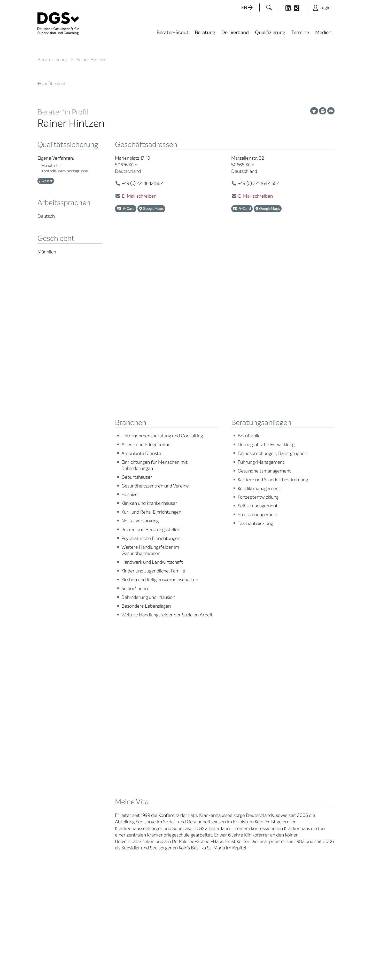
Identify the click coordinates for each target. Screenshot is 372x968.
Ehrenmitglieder (103, 760)
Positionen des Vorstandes (205, 732)
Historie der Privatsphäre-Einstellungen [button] (275, 953)
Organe (95, 740)
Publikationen (204, 740)
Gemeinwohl (100, 766)
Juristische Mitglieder (107, 734)
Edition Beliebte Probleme (206, 749)
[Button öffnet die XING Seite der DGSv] (299, 7)
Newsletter (202, 757)
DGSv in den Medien (209, 723)
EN (247, 8)
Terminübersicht (155, 733)
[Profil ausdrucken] (322, 110)
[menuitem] (172, 36)
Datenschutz (299, 948)
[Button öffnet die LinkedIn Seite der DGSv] (286, 7)
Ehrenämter (100, 753)
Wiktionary (201, 717)
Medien (323, 32)
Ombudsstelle (49, 750)
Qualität (44, 737)
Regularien (98, 785)
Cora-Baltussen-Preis (108, 779)
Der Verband (235, 32)
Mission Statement (105, 704)
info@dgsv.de (165, 867)
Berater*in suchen (53, 704)
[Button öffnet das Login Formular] (321, 7)
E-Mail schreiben (139, 196)
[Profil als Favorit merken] (314, 110)
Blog (196, 711)
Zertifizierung (49, 743)
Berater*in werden (157, 704)
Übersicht (51, 83)
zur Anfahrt (152, 878)
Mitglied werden (103, 711)
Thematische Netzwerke (100, 719)
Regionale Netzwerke (107, 727)
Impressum (324, 948)
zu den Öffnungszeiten (163, 888)
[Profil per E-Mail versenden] (331, 110)
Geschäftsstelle (102, 747)
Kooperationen (102, 773)
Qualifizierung (270, 32)
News (197, 704)
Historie (96, 792)
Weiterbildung (153, 711)
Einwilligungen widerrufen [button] (318, 953)
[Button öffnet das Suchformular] (269, 7)
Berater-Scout (173, 32)
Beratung (205, 32)
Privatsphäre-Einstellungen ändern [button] (226, 953)
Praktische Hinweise (54, 756)
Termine (300, 32)
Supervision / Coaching (48, 728)
